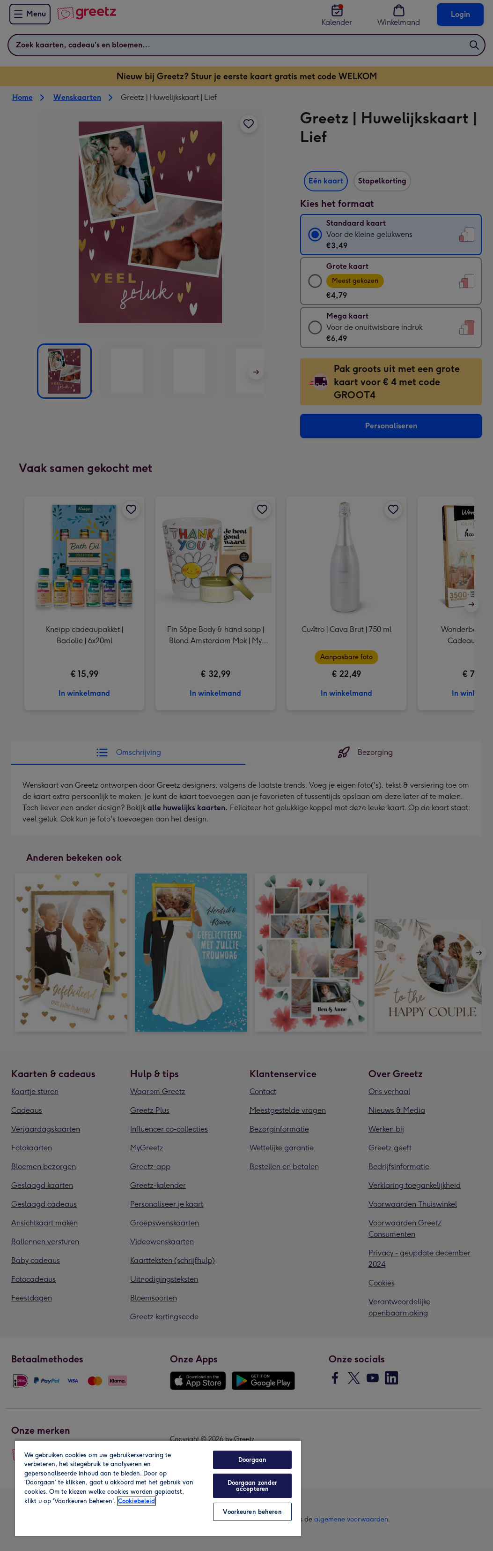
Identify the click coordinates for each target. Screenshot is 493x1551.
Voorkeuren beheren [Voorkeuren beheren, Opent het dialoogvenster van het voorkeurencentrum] (252, 1511)
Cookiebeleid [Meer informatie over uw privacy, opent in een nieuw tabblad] (136, 1501)
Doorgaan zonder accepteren (253, 1485)
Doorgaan (252, 1459)
